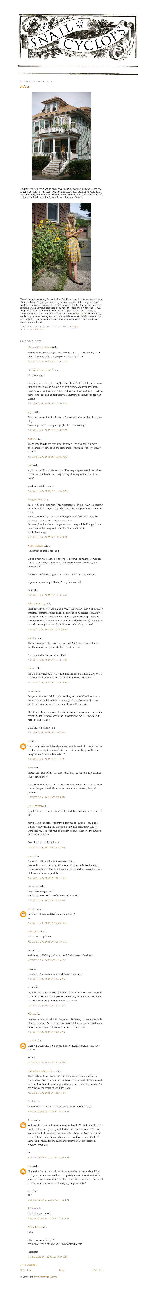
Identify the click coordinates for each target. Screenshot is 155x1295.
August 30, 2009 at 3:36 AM (47, 979)
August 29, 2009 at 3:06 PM (47, 797)
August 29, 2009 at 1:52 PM (47, 759)
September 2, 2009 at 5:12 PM (48, 1111)
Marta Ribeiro (35, 1227)
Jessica (31, 1120)
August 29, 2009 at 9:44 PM (47, 923)
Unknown (33, 1040)
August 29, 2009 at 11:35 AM (47, 537)
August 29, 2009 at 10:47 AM (47, 491)
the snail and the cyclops (40, 370)
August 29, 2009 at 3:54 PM (47, 900)
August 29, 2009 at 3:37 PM (47, 878)
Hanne (31, 668)
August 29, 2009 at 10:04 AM (47, 403)
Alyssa (31, 412)
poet (30, 1166)
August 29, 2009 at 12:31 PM (47, 660)
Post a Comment (28, 1264)
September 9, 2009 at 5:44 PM (48, 1218)
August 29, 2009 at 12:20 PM (47, 629)
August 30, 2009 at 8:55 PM (47, 1093)
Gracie (31, 909)
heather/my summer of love (41, 1071)
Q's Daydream (35, 806)
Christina (32, 638)
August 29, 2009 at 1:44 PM (47, 732)
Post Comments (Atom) (45, 1277)
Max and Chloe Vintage (39, 347)
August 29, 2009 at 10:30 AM (47, 430)
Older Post (98, 1270)
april (30, 856)
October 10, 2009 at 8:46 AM (48, 1256)
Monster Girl (34, 931)
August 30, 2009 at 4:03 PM (47, 1062)
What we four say (36, 603)
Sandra (31, 1101)
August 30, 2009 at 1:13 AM (47, 960)
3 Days (25, 86)
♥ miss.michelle (36, 545)
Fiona (31, 691)
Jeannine (32, 1208)
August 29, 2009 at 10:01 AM (47, 361)
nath (30, 465)
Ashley (31, 438)
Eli (29, 969)
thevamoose (33, 886)
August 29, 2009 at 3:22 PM (47, 847)
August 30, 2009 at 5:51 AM (47, 1005)
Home (62, 1270)
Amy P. (31, 767)
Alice (80, 313)
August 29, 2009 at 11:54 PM (47, 941)
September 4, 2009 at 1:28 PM (48, 1157)
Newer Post (25, 1270)
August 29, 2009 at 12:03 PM (47, 595)
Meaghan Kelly (35, 499)
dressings (36, 329)
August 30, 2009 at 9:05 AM (47, 1032)
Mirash (31, 1014)
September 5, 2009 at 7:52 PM (48, 1199)
